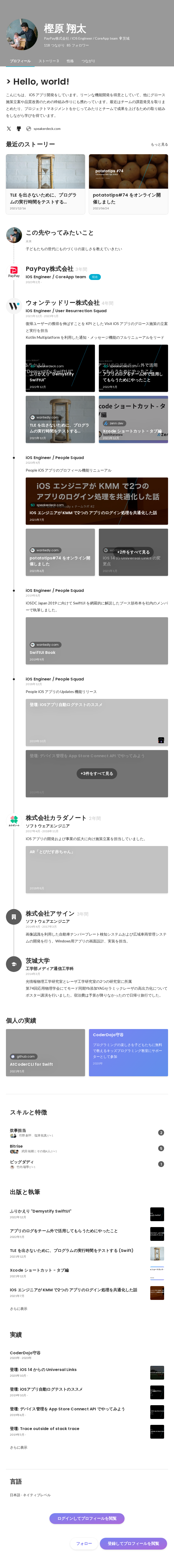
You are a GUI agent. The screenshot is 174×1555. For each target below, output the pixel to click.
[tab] (20, 61)
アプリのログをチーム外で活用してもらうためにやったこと (133, 377)
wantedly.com (46, 417)
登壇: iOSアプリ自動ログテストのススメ (66, 705)
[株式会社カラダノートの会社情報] (14, 821)
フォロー (84, 1543)
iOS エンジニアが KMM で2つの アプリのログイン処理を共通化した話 (93, 513)
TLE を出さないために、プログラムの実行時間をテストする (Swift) (59, 428)
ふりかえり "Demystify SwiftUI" (52, 377)
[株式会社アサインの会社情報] (14, 917)
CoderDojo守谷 (108, 1035)
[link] (60, 368)
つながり (88, 61)
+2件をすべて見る (133, 552)
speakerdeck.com (43, 129)
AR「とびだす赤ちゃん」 (52, 852)
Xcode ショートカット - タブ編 (132, 431)
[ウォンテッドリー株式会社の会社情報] (14, 306)
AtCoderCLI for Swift (31, 1064)
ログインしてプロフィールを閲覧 (87, 1518)
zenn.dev (115, 423)
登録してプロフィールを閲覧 (133, 1543)
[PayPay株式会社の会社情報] (14, 272)
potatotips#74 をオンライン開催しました (60, 561)
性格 (70, 61)
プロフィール (20, 61)
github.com (24, 1056)
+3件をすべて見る (97, 773)
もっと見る (159, 144)
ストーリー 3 (49, 61)
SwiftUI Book (42, 652)
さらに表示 (18, 1308)
